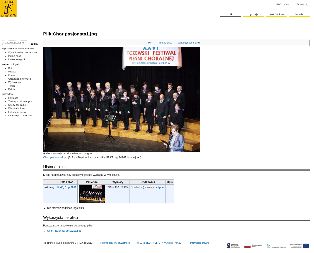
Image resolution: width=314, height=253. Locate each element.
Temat (11, 85)
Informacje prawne (200, 242)
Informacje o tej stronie (20, 115)
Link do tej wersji (17, 112)
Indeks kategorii (16, 59)
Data (10, 68)
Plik (150, 42)
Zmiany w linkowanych (20, 101)
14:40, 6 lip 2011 (66, 187)
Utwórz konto (282, 4)
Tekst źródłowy (276, 14)
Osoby (11, 75)
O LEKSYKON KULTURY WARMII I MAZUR (160, 242)
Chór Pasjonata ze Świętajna (64, 230)
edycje (160, 187)
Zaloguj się (302, 4)
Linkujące (13, 98)
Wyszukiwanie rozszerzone (22, 52)
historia (299, 14)
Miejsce (12, 71)
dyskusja (149, 187)
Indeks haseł (15, 56)
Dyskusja (253, 14)
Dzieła (11, 89)
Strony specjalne (17, 105)
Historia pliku (165, 42)
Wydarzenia (14, 82)
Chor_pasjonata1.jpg (55, 157)
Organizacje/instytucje (19, 78)
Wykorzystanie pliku (189, 42)
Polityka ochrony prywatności (115, 242)
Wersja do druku (17, 108)
